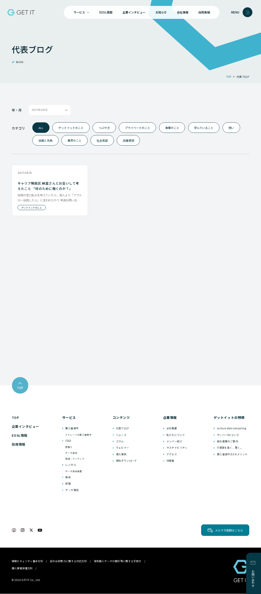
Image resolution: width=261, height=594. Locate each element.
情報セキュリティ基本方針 (27, 561)
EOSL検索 (105, 12)
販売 (68, 477)
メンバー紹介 (174, 441)
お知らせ (161, 12)
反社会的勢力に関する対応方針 (68, 561)
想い (231, 128)
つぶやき (104, 128)
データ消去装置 (73, 471)
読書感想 (128, 140)
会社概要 (171, 428)
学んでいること (203, 128)
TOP (15, 417)
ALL (40, 128)
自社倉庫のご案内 (227, 441)
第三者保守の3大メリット (232, 454)
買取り (68, 447)
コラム (120, 441)
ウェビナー (122, 448)
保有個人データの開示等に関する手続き (117, 561)
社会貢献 (102, 140)
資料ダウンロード (126, 461)
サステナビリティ (176, 448)
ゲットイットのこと (71, 128)
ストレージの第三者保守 (78, 434)
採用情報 (204, 12)
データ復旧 (72, 490)
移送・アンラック (74, 458)
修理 (68, 484)
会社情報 (182, 12)
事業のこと (172, 128)
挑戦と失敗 (45, 140)
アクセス (171, 454)
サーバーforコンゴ (228, 435)
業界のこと (75, 140)
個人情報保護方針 (22, 568)
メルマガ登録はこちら (229, 530)
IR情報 (170, 461)
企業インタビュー (134, 12)
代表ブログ (122, 428)
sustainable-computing (231, 428)
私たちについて (175, 435)
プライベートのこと (137, 128)
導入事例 (121, 454)
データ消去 (71, 453)
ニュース (121, 435)
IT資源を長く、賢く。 (230, 448)
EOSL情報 (20, 435)
